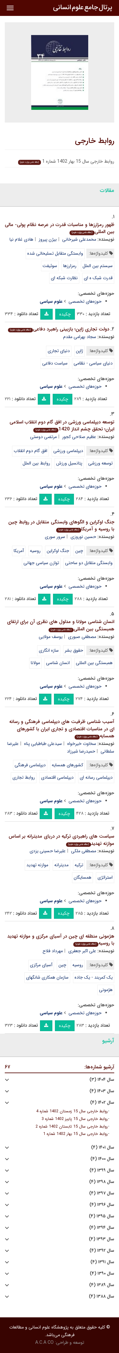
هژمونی (106, 989)
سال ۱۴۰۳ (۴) (101, 1091)
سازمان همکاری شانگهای (47, 977)
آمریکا (19, 550)
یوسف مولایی (51, 636)
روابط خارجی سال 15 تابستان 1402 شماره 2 (72, 1126)
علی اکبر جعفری (82, 950)
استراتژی (105, 877)
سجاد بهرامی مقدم (79, 336)
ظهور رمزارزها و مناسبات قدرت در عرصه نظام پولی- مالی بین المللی (59, 228)
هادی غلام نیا (21, 239)
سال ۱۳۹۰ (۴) (102, 1273)
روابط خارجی (94, 141)
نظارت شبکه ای (64, 277)
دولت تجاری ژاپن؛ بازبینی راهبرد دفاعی (58, 329)
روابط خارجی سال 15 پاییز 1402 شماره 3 (75, 1119)
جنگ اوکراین (58, 550)
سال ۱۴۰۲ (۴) (102, 1102)
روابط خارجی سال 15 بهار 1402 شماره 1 (75, 1134)
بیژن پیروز (48, 239)
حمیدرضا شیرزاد (81, 751)
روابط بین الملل (36, 463)
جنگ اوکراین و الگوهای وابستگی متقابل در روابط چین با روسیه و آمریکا (61, 525)
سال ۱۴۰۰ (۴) (102, 1159)
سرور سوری (55, 536)
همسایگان (82, 877)
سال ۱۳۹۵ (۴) (101, 1216)
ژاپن (79, 350)
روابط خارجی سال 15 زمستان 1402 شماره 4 (72, 1111)
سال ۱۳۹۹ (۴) (101, 1170)
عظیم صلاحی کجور (79, 436)
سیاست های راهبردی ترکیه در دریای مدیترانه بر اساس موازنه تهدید (61, 839)
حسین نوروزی (83, 536)
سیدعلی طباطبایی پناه (43, 743)
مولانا (35, 662)
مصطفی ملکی (83, 850)
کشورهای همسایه (67, 765)
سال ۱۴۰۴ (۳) (101, 1079)
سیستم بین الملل (98, 265)
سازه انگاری (49, 650)
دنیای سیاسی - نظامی (93, 363)
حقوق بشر (74, 650)
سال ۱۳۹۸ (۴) (101, 1182)
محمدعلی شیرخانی (79, 239)
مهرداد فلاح (53, 950)
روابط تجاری (23, 777)
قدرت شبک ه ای (98, 277)
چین (79, 550)
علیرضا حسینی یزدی (48, 850)
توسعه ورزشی (100, 463)
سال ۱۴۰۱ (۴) (102, 1147)
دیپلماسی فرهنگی (30, 765)
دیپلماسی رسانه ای (96, 777)
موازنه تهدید (37, 864)
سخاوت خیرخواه (81, 743)
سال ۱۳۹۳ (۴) (101, 1239)
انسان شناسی (58, 662)
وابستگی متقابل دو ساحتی (89, 562)
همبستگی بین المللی (94, 662)
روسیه (35, 550)
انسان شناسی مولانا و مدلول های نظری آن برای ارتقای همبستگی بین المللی (60, 625)
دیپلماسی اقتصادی (57, 777)
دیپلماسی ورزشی (68, 450)
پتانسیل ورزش (69, 463)
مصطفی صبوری (82, 636)
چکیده (65, 314)
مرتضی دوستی (43, 436)
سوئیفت (50, 265)
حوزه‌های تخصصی (85, 301)
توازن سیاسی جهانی (41, 562)
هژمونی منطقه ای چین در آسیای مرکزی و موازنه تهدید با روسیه (60, 939)
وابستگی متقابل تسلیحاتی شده (55, 253)
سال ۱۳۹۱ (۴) (102, 1262)
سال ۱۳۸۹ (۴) (101, 1285)
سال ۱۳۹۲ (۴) (101, 1250)
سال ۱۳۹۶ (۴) (101, 1204)
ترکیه (79, 864)
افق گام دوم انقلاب (30, 450)
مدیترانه (61, 864)
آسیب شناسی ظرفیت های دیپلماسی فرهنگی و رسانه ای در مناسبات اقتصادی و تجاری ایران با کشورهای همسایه (61, 729)
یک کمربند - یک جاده (94, 977)
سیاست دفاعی (55, 363)
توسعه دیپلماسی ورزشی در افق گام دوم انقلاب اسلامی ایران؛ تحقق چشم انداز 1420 (62, 425)
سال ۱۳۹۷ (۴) (101, 1193)
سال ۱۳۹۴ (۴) (101, 1227)
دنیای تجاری (59, 350)
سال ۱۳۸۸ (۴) (101, 1296)
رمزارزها (69, 265)
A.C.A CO (44, 1342)
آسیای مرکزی (41, 964)
